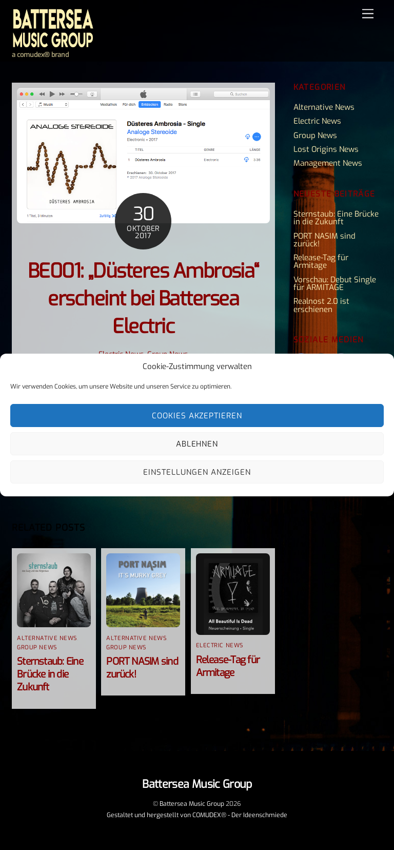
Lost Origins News (326, 149)
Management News (327, 163)
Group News (37, 647)
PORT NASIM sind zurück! (324, 240)
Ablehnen (197, 444)
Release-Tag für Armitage (228, 666)
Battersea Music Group (192, 804)
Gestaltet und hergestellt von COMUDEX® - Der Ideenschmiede (197, 815)
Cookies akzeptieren (197, 416)
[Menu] (368, 14)
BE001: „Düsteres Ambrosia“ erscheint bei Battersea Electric (143, 299)
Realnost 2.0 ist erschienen (321, 305)
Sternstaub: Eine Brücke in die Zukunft (50, 674)
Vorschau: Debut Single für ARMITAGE (334, 284)
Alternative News (47, 638)
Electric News (219, 645)
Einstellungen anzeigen (196, 472)
